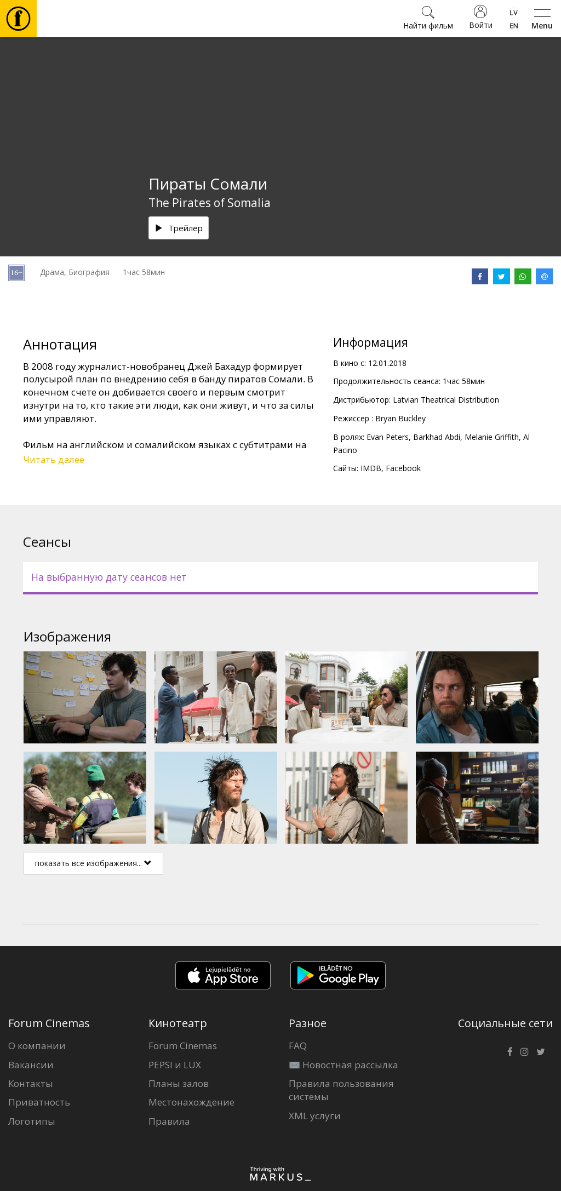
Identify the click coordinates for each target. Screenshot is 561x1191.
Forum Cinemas (182, 1045)
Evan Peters (388, 437)
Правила (169, 1121)
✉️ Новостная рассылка (343, 1064)
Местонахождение (191, 1102)
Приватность (39, 1102)
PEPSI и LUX (174, 1064)
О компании (37, 1045)
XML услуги (315, 1115)
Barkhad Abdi (436, 437)
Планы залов (178, 1083)
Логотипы (31, 1121)
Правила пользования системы (341, 1090)
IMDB (370, 468)
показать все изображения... (93, 863)
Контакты (30, 1083)
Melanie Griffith (492, 437)
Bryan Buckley (400, 418)
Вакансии (31, 1064)
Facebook (403, 468)
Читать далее (53, 459)
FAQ (298, 1045)
